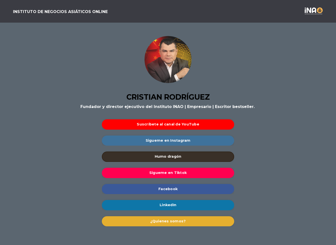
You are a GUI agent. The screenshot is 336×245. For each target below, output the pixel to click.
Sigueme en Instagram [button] (168, 140)
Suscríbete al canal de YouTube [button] (168, 124)
